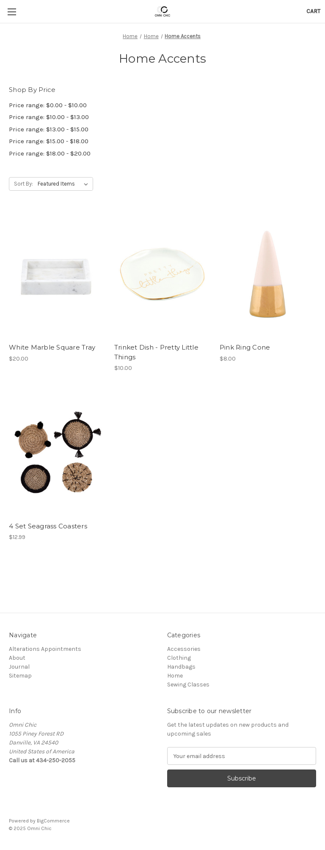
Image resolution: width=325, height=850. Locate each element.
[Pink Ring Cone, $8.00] (268, 275)
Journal (19, 666)
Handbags (181, 666)
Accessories (184, 649)
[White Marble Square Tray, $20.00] (57, 275)
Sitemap (20, 675)
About (17, 657)
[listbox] (64, 184)
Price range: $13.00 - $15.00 (48, 129)
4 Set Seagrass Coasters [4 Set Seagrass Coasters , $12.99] (48, 526)
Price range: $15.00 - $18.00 (48, 141)
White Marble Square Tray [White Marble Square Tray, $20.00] (52, 347)
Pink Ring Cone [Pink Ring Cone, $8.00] (245, 347)
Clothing (179, 657)
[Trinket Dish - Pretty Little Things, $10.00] (162, 275)
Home (175, 675)
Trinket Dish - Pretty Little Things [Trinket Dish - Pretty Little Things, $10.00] (156, 352)
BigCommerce (53, 821)
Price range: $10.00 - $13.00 (49, 117)
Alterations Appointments (45, 649)
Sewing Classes (188, 684)
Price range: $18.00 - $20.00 (50, 153)
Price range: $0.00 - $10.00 (48, 105)
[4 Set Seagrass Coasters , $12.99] (57, 454)
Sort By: (23, 184)
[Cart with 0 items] (313, 11)
